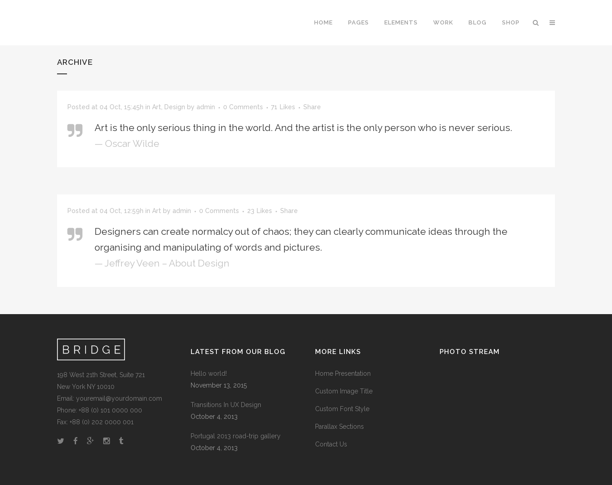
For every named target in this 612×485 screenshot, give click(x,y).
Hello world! (209, 373)
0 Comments (243, 107)
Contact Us (331, 444)
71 (283, 107)
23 (259, 211)
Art (156, 107)
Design (174, 107)
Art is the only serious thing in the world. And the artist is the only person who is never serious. (303, 127)
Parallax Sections (339, 426)
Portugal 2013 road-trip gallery (236, 436)
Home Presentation (343, 373)
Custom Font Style (342, 408)
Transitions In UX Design (226, 404)
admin (205, 107)
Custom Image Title (344, 391)
